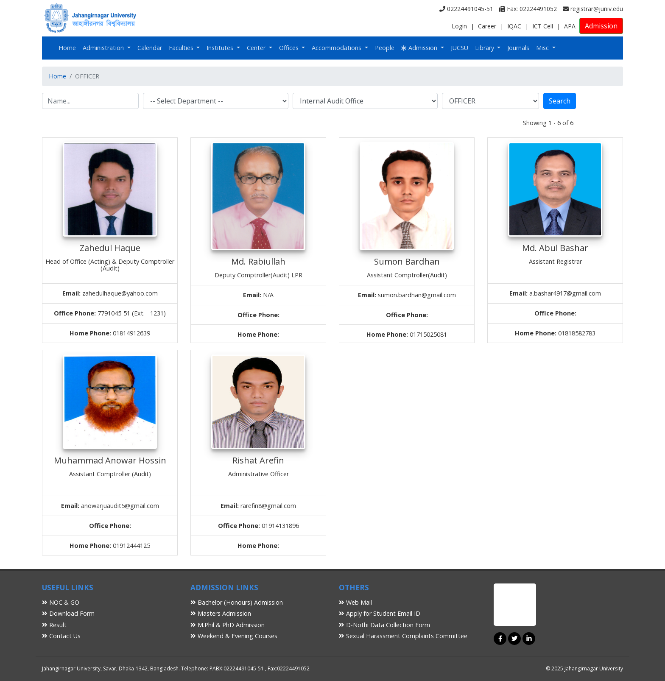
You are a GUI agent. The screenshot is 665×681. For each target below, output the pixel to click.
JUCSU (459, 48)
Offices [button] (289, 48)
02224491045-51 (466, 9)
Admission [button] (420, 48)
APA (570, 26)
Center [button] (257, 48)
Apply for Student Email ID (379, 613)
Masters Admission (220, 613)
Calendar (149, 48)
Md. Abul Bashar (555, 248)
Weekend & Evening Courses (233, 636)
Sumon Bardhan (407, 261)
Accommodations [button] (337, 48)
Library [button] (485, 48)
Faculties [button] (182, 48)
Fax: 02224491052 (528, 9)
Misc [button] (543, 48)
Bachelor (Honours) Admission (236, 602)
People (384, 48)
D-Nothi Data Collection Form (384, 625)
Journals (518, 48)
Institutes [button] (221, 48)
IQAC (514, 26)
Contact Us (61, 636)
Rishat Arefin (258, 460)
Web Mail (355, 602)
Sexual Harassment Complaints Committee (403, 636)
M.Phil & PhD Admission (227, 625)
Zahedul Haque (110, 248)
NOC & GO (60, 602)
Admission (601, 26)
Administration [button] (104, 48)
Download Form (68, 613)
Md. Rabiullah (258, 261)
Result (54, 625)
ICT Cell (542, 26)
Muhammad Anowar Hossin (110, 460)
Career (487, 26)
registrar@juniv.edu (593, 9)
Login (459, 26)
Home (67, 48)
